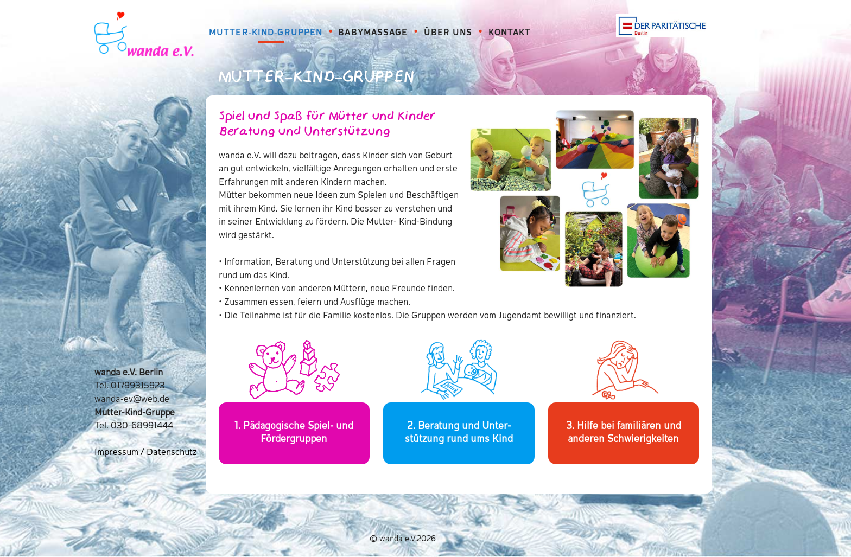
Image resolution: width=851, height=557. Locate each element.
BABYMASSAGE (373, 33)
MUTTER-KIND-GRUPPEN (265, 33)
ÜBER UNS (448, 33)
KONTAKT (509, 33)
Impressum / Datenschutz (145, 452)
